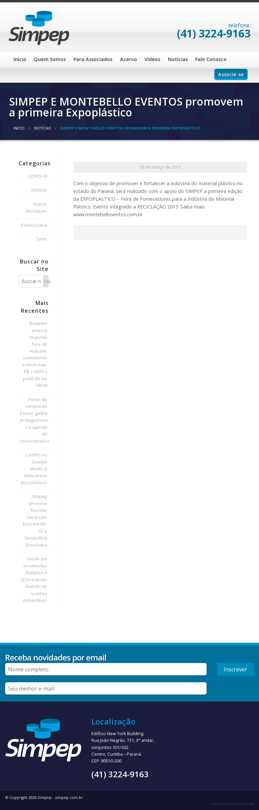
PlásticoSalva (34, 225)
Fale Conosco (211, 59)
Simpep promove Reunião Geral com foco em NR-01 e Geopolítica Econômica (35, 520)
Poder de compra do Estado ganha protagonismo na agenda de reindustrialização (34, 420)
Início (19, 59)
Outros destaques (36, 207)
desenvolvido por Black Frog (233, 804)
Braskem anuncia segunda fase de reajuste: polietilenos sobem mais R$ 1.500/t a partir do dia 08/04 (35, 354)
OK (46, 281)
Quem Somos (50, 59)
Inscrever (235, 669)
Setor (41, 239)
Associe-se (231, 74)
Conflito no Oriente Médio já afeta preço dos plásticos (34, 468)
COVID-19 (37, 176)
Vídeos (152, 59)
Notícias (178, 59)
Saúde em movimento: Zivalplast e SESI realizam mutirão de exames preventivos (33, 579)
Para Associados (93, 59)
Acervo (128, 59)
